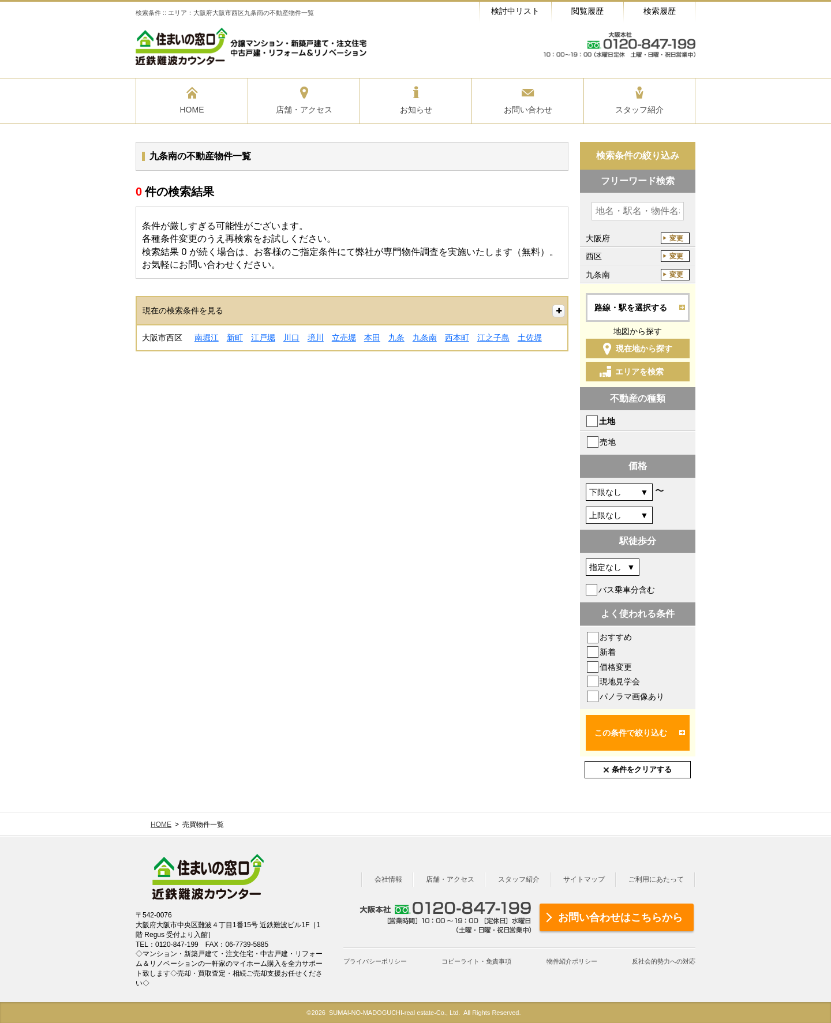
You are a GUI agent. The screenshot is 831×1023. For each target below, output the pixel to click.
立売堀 (344, 337)
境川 (316, 337)
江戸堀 (263, 337)
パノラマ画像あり (632, 696)
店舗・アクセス (450, 879)
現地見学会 (620, 681)
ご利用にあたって (656, 879)
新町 (235, 337)
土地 (607, 421)
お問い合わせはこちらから (620, 917)
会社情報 (388, 879)
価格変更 (616, 667)
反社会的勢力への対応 (663, 961)
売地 (608, 442)
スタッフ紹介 (519, 879)
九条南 (425, 337)
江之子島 (493, 337)
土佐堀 (530, 337)
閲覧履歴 (587, 11)
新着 (608, 652)
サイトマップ (584, 879)
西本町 (457, 337)
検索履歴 (659, 11)
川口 (291, 337)
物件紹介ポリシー (571, 961)
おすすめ (616, 637)
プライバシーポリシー (375, 961)
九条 (396, 337)
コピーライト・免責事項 (476, 961)
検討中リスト (515, 11)
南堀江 (206, 337)
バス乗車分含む (626, 589)
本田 (372, 337)
